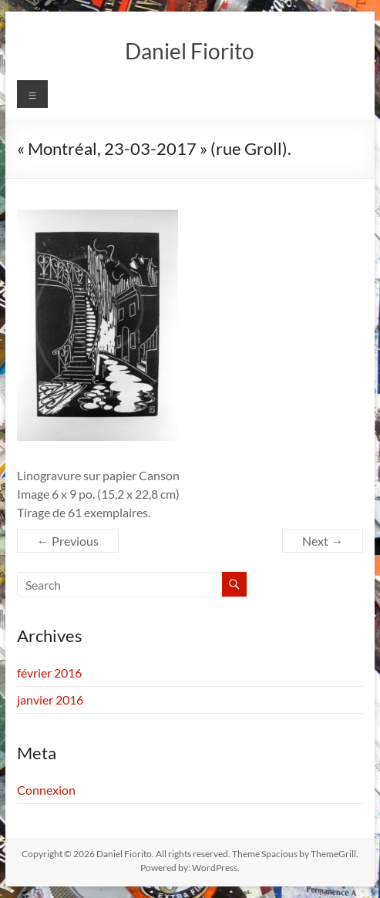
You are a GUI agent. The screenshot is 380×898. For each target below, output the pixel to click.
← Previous (68, 540)
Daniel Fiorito (189, 51)
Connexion (46, 789)
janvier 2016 (50, 699)
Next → (322, 540)
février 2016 (49, 672)
